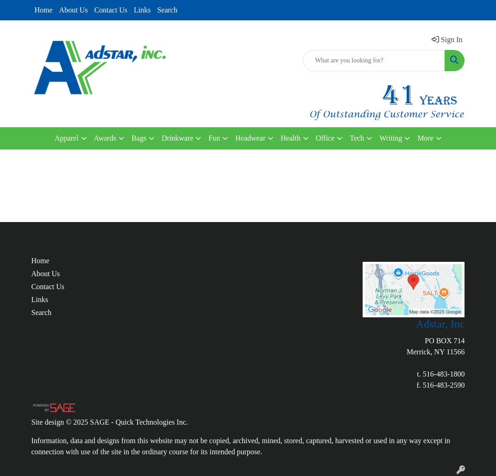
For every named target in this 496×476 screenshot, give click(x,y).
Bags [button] (139, 138)
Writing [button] (390, 138)
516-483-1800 (444, 374)
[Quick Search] (374, 60)
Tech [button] (357, 138)
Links (142, 10)
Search (167, 10)
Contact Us (110, 10)
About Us (73, 10)
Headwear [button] (250, 138)
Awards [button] (105, 138)
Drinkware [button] (177, 138)
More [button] (425, 138)
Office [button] (325, 138)
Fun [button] (214, 138)
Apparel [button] (67, 138)
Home (44, 10)
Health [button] (291, 138)
